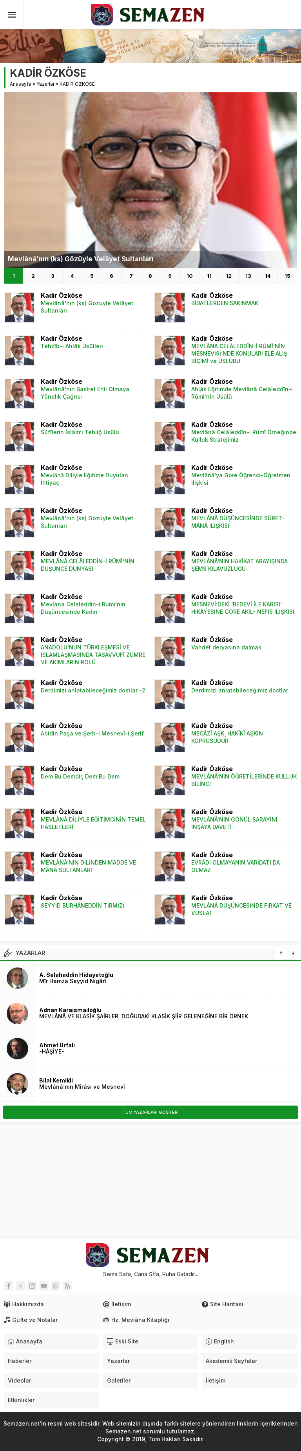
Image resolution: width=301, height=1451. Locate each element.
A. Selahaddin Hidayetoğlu (76, 974)
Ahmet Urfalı (57, 1045)
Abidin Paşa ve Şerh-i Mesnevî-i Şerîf (92, 733)
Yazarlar (45, 84)
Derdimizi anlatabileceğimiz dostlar (239, 690)
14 (268, 276)
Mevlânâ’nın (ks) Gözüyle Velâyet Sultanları (81, 259)
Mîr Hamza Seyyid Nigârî (72, 981)
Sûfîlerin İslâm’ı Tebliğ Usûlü (80, 432)
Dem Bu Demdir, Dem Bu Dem (80, 776)
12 (229, 276)
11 (209, 276)
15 (287, 276)
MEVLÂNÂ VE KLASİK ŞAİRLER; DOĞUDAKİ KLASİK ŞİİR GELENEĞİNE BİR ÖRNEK (143, 1016)
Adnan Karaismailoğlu (70, 1010)
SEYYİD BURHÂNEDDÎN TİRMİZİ (82, 905)
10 (190, 276)
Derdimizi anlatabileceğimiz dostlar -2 (93, 690)
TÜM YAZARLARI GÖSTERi (150, 1112)
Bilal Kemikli (56, 1080)
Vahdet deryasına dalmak (226, 647)
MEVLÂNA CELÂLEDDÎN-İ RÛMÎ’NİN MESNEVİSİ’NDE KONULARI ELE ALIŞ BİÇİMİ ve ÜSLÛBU (239, 353)
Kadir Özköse (61, 295)
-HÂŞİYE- (51, 1051)
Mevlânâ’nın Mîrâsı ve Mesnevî (82, 1086)
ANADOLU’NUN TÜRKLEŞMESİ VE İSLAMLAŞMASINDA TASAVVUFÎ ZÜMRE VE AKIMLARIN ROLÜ (93, 654)
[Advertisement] (150, 1180)
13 (248, 276)
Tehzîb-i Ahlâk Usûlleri (72, 346)
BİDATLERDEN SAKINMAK (224, 303)
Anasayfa (20, 84)
